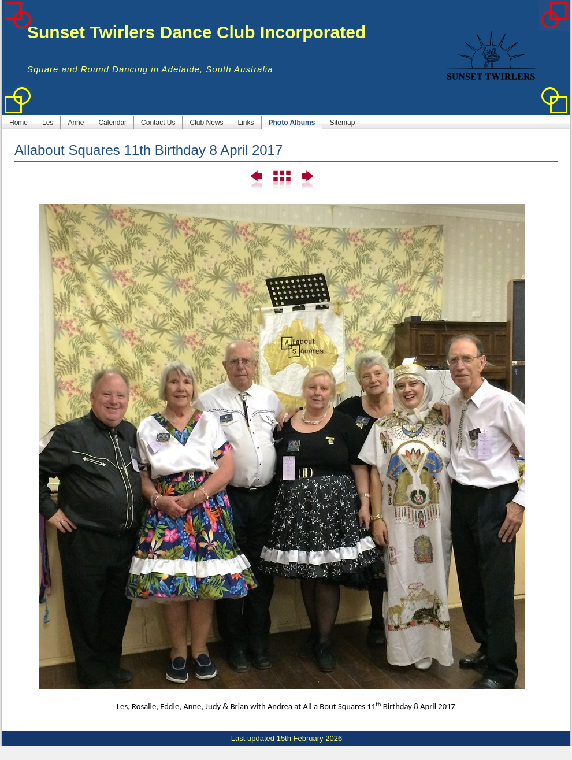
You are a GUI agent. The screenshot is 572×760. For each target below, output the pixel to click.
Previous (257, 180)
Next (306, 180)
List (282, 180)
